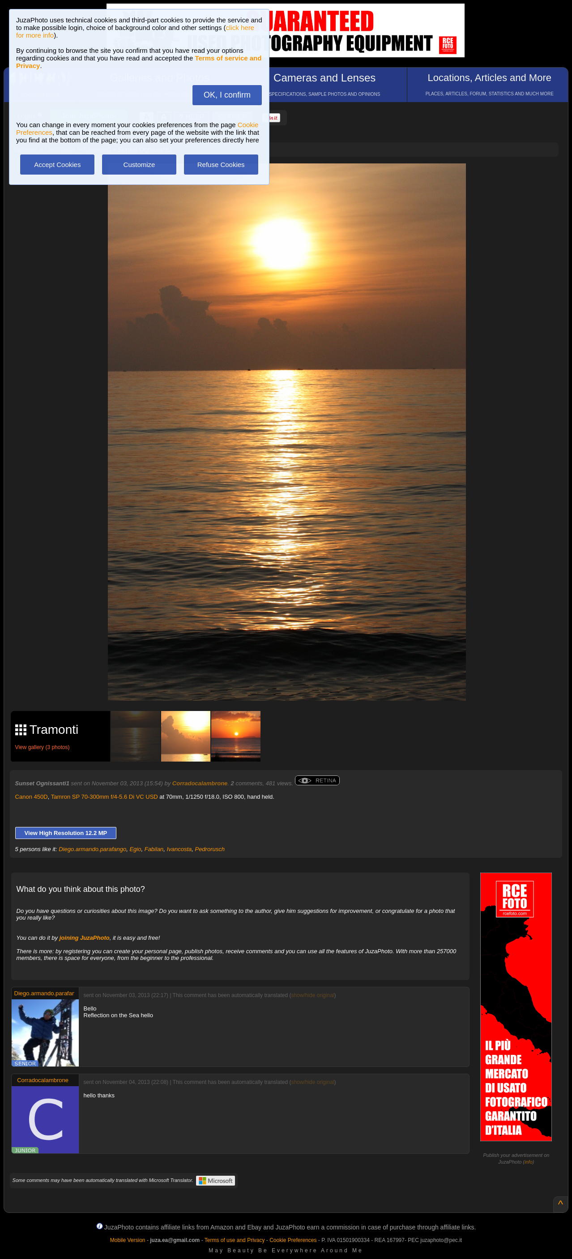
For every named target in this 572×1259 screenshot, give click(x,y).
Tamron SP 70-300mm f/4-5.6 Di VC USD (104, 796)
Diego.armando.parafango (92, 849)
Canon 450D (31, 796)
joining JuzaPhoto (85, 937)
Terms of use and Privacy (235, 1240)
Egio (135, 849)
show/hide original (312, 995)
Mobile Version (127, 1240)
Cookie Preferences (292, 1240)
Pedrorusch (209, 849)
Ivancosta (179, 849)
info (529, 1162)
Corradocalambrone (200, 783)
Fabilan (154, 849)
